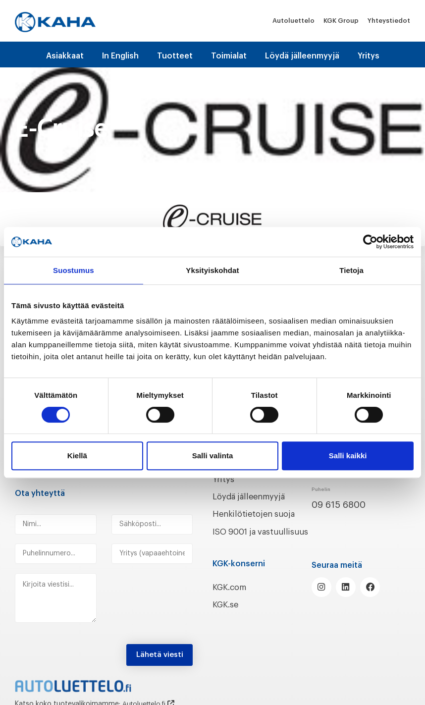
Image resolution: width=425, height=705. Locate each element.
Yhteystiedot (389, 20)
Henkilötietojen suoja (258, 512)
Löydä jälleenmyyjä (302, 56)
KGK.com (231, 598)
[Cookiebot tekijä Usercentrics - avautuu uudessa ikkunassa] (370, 241)
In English (120, 56)
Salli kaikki (348, 455)
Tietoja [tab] (351, 270)
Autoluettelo (293, 20)
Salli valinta (212, 455)
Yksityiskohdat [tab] (212, 270)
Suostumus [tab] (73, 270)
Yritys (368, 56)
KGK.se (227, 615)
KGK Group (341, 20)
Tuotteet (175, 56)
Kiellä (77, 455)
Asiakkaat (65, 56)
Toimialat (229, 56)
